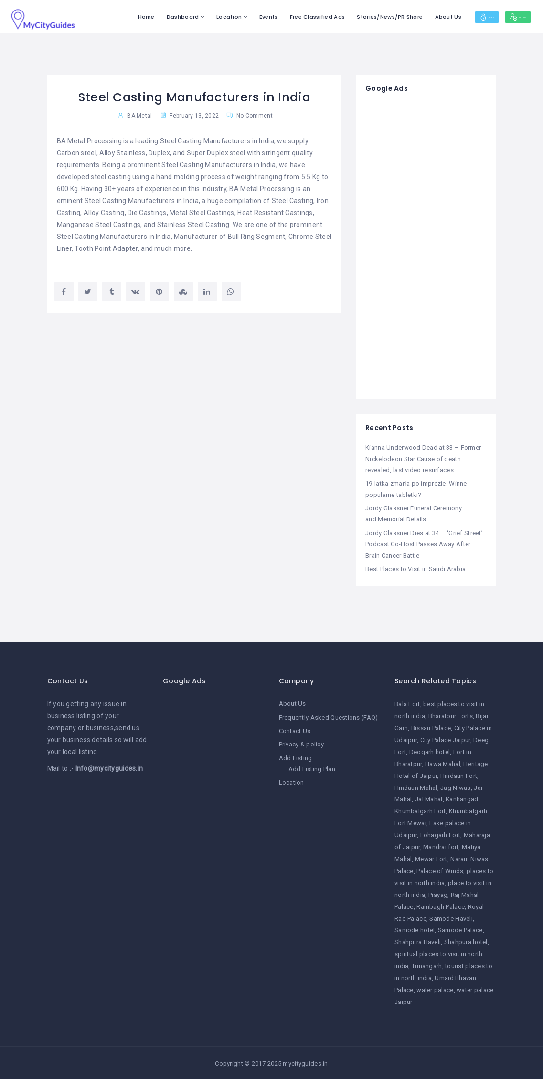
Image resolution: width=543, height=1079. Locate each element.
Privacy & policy (301, 742)
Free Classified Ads (281, 17)
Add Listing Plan (311, 767)
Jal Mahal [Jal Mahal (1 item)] (429, 798)
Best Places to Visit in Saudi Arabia (415, 568)
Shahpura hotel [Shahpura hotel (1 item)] (466, 941)
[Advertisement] (425, 246)
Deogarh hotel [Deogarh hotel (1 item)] (429, 750)
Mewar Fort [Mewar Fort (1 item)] (431, 857)
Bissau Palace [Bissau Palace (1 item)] (431, 726)
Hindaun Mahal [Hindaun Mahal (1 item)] (415, 786)
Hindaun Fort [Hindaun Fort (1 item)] (458, 774)
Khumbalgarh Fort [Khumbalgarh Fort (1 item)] (420, 810)
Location (193, 17)
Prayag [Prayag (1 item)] (438, 893)
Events (233, 17)
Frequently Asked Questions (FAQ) (328, 716)
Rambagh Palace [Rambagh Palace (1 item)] (440, 905)
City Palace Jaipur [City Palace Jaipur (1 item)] (445, 738)
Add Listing (295, 756)
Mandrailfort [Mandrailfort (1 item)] (440, 846)
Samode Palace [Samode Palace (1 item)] (460, 929)
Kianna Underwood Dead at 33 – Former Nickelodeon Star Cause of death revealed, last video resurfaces (423, 458)
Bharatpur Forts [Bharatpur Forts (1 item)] (450, 715)
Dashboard (147, 17)
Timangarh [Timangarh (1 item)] (427, 965)
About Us (412, 17)
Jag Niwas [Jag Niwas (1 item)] (455, 786)
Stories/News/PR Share (354, 17)
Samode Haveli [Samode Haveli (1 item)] (451, 917)
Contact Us (295, 729)
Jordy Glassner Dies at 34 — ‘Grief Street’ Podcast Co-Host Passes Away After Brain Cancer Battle (424, 543)
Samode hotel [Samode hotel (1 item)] (414, 929)
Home (110, 17)
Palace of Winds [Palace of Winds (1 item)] (439, 869)
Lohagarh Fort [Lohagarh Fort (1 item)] (440, 834)
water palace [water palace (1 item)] (434, 988)
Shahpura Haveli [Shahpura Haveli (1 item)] (417, 941)
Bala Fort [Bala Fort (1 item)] (407, 703)
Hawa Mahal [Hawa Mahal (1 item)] (442, 762)
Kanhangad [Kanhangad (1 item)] (462, 798)
